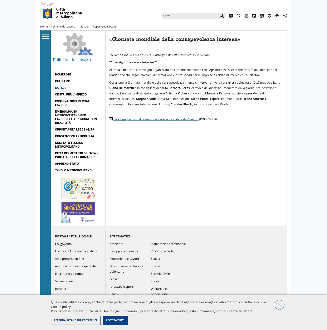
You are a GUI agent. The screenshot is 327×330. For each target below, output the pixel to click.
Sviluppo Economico (124, 251)
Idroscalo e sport (121, 287)
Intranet (60, 289)
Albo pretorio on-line (69, 259)
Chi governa (63, 244)
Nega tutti (279, 305)
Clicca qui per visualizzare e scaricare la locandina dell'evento (156, 119)
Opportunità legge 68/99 (74, 129)
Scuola (155, 259)
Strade (155, 266)
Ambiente (116, 244)
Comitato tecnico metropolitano (69, 144)
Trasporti (157, 281)
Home (44, 26)
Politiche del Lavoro (63, 26)
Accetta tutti (115, 320)
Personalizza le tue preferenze (75, 320)
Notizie (84, 26)
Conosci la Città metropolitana (76, 251)
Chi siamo (62, 81)
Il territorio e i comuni (70, 274)
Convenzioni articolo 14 (74, 136)
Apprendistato (67, 164)
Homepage (63, 74)
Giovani (115, 279)
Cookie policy (61, 306)
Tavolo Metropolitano (73, 170)
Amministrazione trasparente (75, 266)
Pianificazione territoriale (168, 244)
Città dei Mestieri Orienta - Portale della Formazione (76, 155)
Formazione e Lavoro (124, 259)
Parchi (114, 294)
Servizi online (64, 281)
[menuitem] (78, 74)
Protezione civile (162, 251)
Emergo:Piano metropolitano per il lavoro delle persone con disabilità (76, 117)
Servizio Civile (160, 274)
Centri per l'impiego (71, 94)
